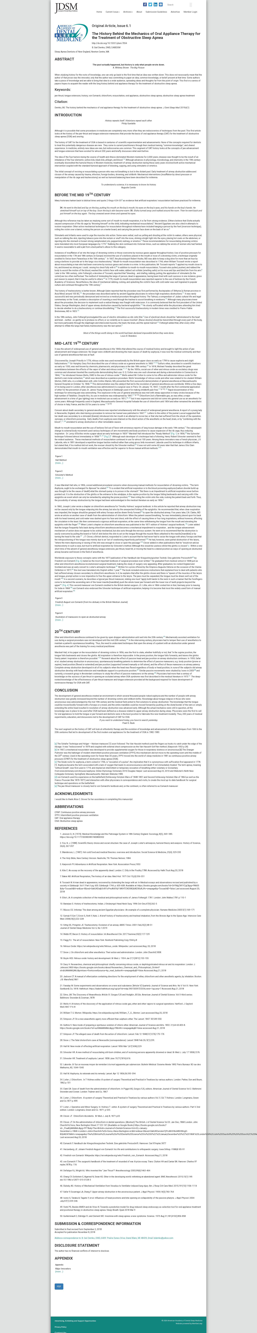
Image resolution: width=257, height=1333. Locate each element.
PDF (59, 1286)
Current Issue (113, 12)
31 (103, 436)
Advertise (175, 12)
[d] (56, 777)
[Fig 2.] (107, 436)
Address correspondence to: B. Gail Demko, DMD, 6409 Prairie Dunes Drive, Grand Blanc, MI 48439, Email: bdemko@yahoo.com (114, 1238)
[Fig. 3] (79, 561)
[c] (56, 762)
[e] (56, 786)
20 (127, 398)
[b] (56, 749)
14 (159, 448)
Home (99, 12)
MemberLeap (197, 1324)
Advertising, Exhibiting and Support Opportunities (75, 1321)
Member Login (190, 12)
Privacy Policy (60, 1327)
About (139, 12)
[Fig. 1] (174, 433)
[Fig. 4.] (66, 585)
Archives (128, 12)
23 (84, 377)
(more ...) (59, 463)
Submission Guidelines (156, 12)
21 (126, 369)
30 (100, 436)
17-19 (155, 363)
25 (166, 389)
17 (124, 369)
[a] (56, 744)
